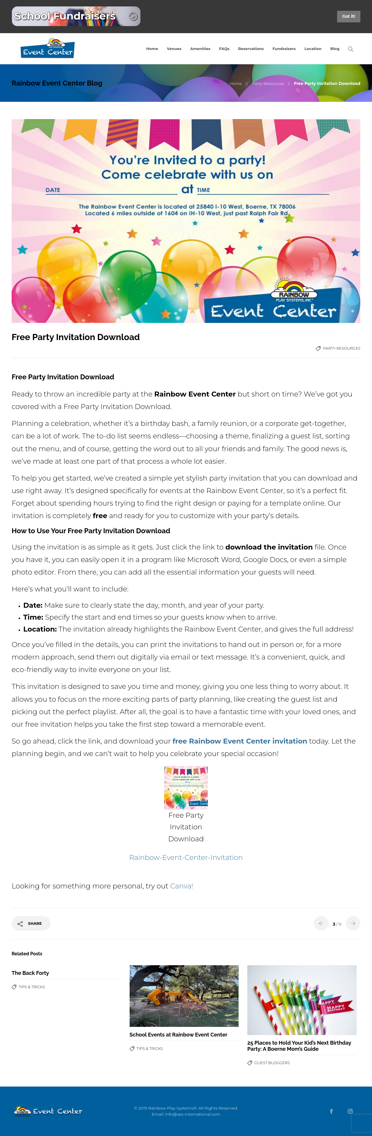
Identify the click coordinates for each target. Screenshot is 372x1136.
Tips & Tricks (32, 986)
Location (312, 48)
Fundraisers (284, 48)
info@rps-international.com (192, 1114)
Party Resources (268, 83)
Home (152, 48)
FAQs (224, 48)
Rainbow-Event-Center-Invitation (186, 857)
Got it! (348, 16)
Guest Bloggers (272, 1062)
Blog (334, 48)
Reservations (251, 48)
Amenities (200, 48)
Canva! (181, 886)
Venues (174, 48)
